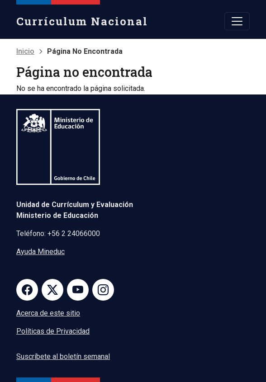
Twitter (52, 290)
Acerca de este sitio (48, 313)
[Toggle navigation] (237, 21)
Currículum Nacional (82, 21)
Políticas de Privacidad (53, 331)
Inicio (25, 51)
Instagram (103, 290)
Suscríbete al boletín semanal (63, 356)
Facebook (27, 290)
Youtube (78, 290)
